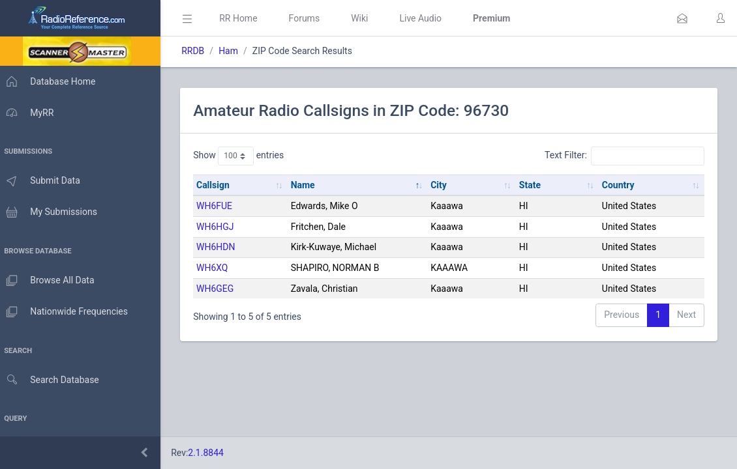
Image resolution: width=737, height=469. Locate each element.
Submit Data (43, 181)
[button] (682, 18)
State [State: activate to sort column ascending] (532, 185)
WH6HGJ (222, 226)
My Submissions (52, 212)
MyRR (30, 113)
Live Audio (427, 18)
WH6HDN (222, 247)
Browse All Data (50, 281)
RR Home (244, 18)
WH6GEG (221, 288)
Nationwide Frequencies (67, 312)
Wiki (365, 18)
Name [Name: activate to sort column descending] (307, 185)
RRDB (199, 51)
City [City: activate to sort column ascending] (442, 185)
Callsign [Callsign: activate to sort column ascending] (219, 185)
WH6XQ (219, 268)
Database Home (51, 81)
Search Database (53, 380)
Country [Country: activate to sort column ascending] (619, 185)
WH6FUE (221, 206)
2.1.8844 (212, 453)
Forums (310, 18)
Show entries (245, 156)
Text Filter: (624, 156)
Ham (235, 51)
